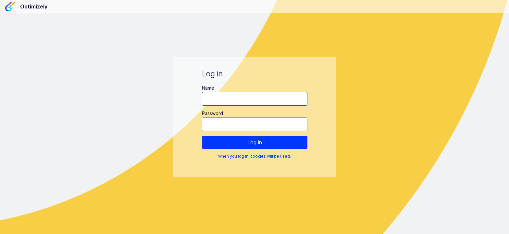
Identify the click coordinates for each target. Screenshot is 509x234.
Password (212, 113)
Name (208, 88)
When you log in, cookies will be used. (254, 156)
